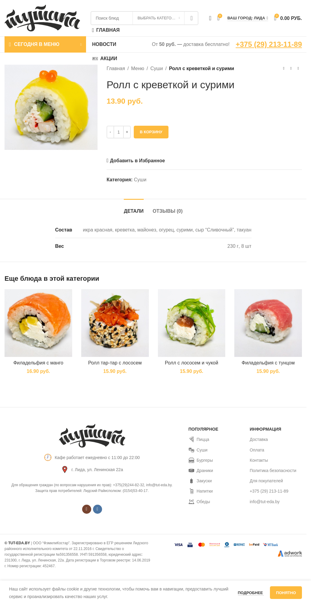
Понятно (286, 592)
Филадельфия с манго (38, 362)
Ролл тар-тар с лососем (115, 362)
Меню (137, 68)
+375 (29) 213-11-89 (269, 44)
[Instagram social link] (86, 509)
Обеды (199, 501)
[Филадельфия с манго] (38, 323)
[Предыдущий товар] (283, 68)
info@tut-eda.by (265, 501)
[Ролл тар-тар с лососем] (115, 323)
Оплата (257, 450)
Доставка (259, 439)
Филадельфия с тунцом (268, 362)
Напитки (200, 491)
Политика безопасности (273, 470)
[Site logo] (42, 17)
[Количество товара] (118, 132)
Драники (200, 470)
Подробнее (251, 592)
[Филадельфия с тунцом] (268, 323)
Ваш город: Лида (247, 18)
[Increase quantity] (127, 132)
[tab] (133, 208)
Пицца (198, 439)
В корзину (151, 132)
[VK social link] (97, 509)
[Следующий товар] (298, 68)
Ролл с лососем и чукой (191, 362)
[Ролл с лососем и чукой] (192, 323)
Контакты (259, 460)
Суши (156, 68)
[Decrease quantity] (110, 132)
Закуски (200, 481)
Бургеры (200, 460)
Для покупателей (266, 480)
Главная (116, 68)
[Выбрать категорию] (158, 18)
